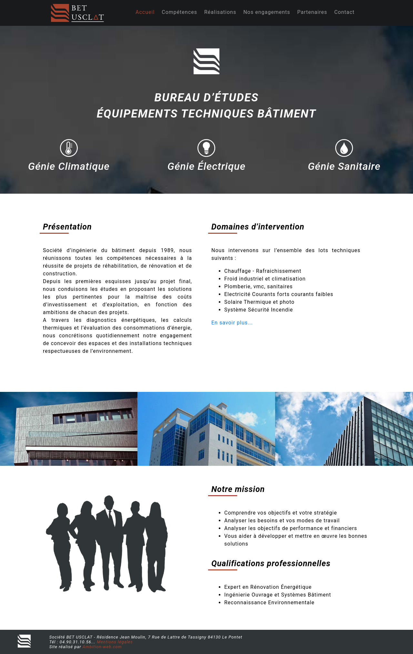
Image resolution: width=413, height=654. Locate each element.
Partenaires (312, 12)
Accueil (145, 12)
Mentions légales (115, 641)
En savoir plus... (232, 323)
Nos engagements (266, 12)
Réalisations (220, 12)
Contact (344, 12)
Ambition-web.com (102, 646)
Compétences (179, 12)
